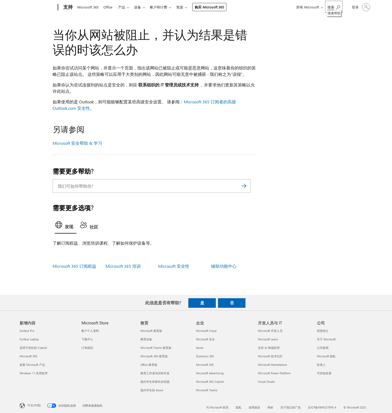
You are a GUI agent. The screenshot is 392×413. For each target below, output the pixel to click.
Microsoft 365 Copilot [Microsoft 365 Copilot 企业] (210, 382)
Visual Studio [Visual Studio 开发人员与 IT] (266, 382)
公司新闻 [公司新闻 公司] (323, 348)
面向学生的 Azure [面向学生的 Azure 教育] (151, 390)
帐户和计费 (162, 7)
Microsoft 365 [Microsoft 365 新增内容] (28, 356)
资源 (184, 7)
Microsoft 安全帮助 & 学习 (77, 143)
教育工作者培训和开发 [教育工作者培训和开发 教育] (155, 373)
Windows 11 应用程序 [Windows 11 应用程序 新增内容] (34, 373)
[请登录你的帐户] (360, 7)
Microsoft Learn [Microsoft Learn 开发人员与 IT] (268, 339)
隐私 (238, 407)
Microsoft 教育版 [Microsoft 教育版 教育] (151, 331)
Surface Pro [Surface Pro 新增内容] (27, 331)
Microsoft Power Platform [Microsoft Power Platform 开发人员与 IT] (274, 373)
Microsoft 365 (88, 7)
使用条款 (254, 407)
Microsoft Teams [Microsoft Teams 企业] (206, 390)
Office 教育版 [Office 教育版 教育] (148, 365)
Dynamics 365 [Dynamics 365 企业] (205, 356)
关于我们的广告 (290, 407)
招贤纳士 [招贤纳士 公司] (323, 331)
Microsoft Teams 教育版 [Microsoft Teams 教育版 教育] (155, 348)
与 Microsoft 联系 (217, 407)
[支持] (67, 7)
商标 (270, 407)
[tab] (65, 226)
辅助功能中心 (223, 266)
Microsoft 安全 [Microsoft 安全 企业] (205, 339)
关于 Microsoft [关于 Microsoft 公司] (326, 339)
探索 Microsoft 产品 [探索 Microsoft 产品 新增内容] (32, 365)
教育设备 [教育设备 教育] (146, 339)
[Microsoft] (38, 7)
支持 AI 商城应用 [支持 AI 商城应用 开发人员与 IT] (269, 348)
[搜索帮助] (334, 7)
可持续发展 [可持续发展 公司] (324, 373)
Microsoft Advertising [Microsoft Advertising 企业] (210, 373)
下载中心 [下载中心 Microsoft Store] (87, 339)
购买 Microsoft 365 (214, 7)
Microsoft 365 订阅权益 (74, 266)
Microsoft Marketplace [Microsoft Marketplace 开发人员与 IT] (272, 365)
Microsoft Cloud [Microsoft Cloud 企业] (206, 331)
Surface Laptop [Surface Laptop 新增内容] (29, 339)
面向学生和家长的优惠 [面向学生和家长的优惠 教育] (155, 382)
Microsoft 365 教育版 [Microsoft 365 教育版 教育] (154, 356)
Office (108, 7)
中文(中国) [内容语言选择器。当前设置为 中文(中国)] (34, 405)
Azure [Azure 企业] (199, 348)
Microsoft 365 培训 (123, 266)
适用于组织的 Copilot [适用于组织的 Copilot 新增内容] (33, 348)
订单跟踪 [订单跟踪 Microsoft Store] (87, 348)
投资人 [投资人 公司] (321, 365)
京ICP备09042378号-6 (322, 407)
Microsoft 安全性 (173, 266)
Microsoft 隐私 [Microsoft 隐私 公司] (326, 356)
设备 (140, 7)
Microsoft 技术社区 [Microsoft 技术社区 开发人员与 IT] (270, 356)
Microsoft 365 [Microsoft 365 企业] (205, 365)
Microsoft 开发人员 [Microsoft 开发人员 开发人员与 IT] (270, 331)
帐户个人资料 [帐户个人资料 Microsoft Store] (90, 331)
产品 (123, 7)
